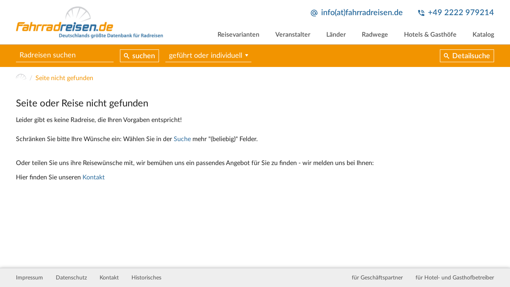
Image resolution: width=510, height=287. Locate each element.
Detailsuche (471, 56)
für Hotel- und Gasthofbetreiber (455, 278)
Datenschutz (71, 278)
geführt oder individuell (205, 55)
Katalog (483, 34)
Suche (182, 139)
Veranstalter (292, 34)
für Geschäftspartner (377, 278)
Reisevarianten (238, 34)
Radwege (375, 34)
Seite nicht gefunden (64, 78)
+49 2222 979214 (461, 13)
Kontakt (93, 177)
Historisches (146, 278)
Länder (336, 34)
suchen (143, 56)
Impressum (29, 278)
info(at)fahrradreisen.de (362, 13)
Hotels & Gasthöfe (430, 34)
